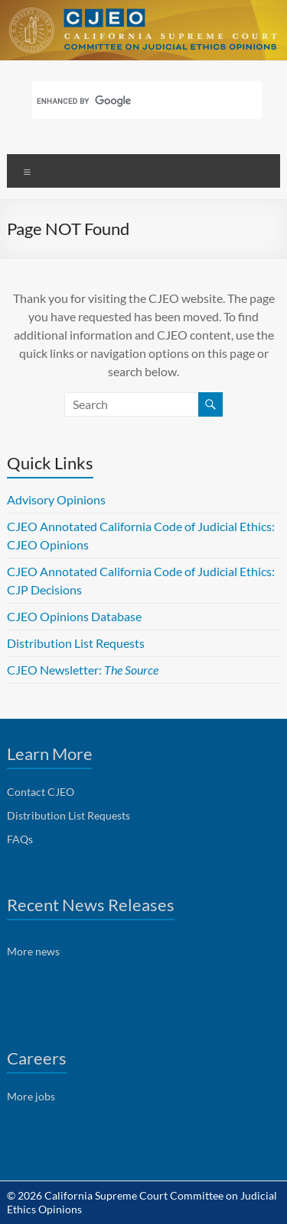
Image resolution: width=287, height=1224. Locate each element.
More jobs (31, 1096)
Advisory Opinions (56, 499)
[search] (127, 101)
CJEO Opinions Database (74, 616)
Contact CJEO (40, 791)
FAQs (20, 839)
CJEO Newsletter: (82, 669)
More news (33, 951)
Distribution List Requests (76, 643)
